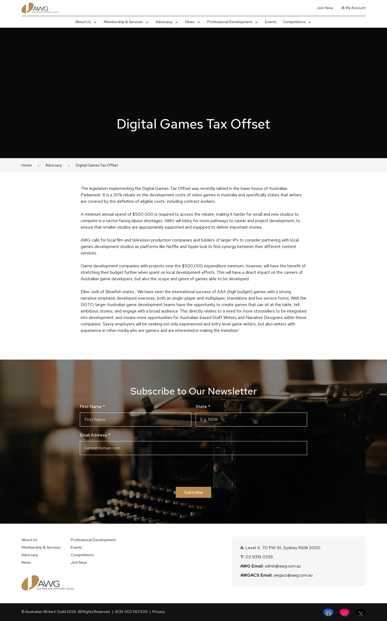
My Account (353, 7)
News (26, 562)
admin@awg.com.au (283, 566)
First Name (92, 406)
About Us (29, 539)
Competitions (82, 554)
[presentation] (193, 470)
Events (76, 547)
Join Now (325, 7)
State (203, 406)
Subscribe (193, 492)
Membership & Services (41, 547)
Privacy (158, 611)
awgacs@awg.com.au (293, 575)
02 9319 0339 (259, 557)
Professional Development (93, 539)
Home (27, 165)
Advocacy (53, 165)
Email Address (95, 435)
